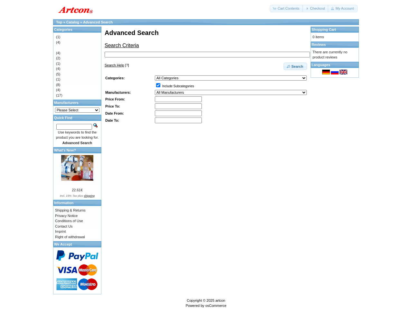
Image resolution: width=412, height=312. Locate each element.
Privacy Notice (66, 216)
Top (59, 22)
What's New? (65, 150)
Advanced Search (98, 22)
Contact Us (63, 226)
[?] (117, 65)
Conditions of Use (69, 221)
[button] (286, 8)
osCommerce (215, 306)
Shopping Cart (324, 29)
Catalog (72, 22)
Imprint (60, 231)
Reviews (319, 45)
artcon (220, 300)
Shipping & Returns (70, 210)
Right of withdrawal (70, 237)
